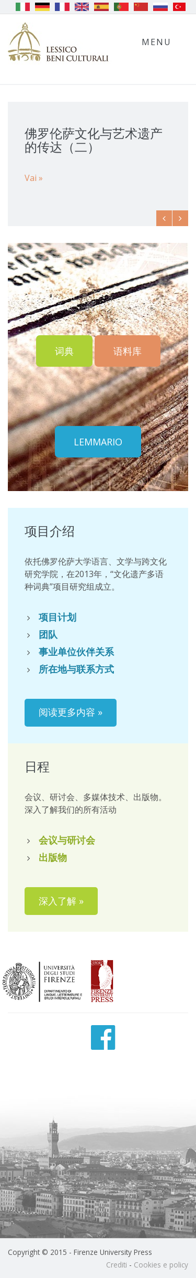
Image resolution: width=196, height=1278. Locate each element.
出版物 (53, 857)
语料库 (127, 351)
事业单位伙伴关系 (76, 651)
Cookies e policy (161, 1265)
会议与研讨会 (67, 840)
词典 (64, 351)
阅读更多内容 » (70, 712)
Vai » (34, 178)
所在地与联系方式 (76, 669)
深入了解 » (61, 900)
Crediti (116, 1265)
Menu (156, 42)
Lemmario (98, 441)
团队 (48, 634)
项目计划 (57, 617)
